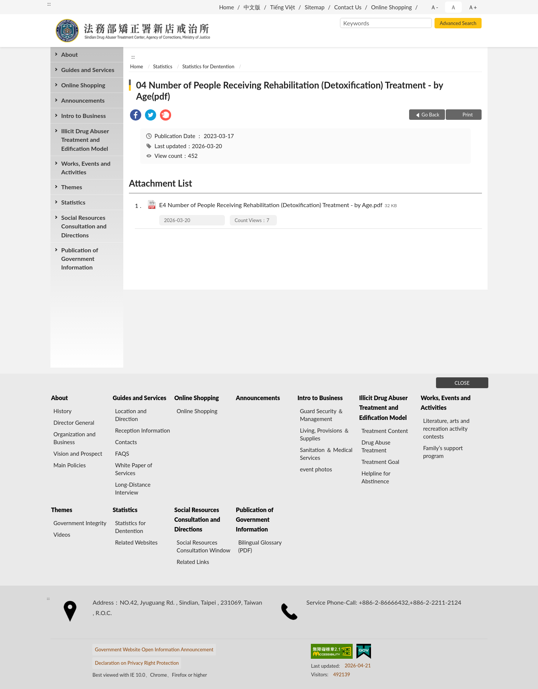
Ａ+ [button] (472, 7)
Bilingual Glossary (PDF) (260, 546)
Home (226, 7)
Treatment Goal (380, 461)
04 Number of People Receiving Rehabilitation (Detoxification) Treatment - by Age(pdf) (289, 91)
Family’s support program (443, 452)
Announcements (83, 100)
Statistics (73, 202)
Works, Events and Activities (86, 167)
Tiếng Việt (282, 7)
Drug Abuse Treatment (376, 446)
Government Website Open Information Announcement (154, 649)
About (69, 54)
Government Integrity (79, 523)
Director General (73, 422)
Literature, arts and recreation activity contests (446, 428)
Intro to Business (83, 115)
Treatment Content (385, 430)
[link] (135, 115)
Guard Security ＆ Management (321, 415)
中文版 (252, 7)
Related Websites (136, 542)
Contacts (126, 442)
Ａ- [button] (434, 7)
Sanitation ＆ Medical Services (326, 453)
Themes (71, 186)
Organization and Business (74, 438)
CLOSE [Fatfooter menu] (462, 383)
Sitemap (315, 7)
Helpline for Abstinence (376, 477)
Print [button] (467, 115)
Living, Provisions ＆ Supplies (324, 434)
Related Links (193, 561)
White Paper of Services (133, 469)
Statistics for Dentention (208, 66)
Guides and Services (87, 69)
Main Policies (69, 465)
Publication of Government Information (79, 258)
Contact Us (347, 7)
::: (49, 4)
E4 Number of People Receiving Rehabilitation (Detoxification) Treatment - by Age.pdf (278, 205)
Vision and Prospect (77, 453)
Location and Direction (130, 415)
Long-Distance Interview (133, 488)
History (62, 411)
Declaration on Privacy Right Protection (137, 663)
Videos (61, 534)
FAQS (122, 453)
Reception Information (142, 430)
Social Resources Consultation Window (204, 546)
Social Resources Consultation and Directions (83, 226)
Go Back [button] (430, 115)
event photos (316, 469)
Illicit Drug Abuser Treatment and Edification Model (85, 139)
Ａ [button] (453, 7)
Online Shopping (391, 7)
